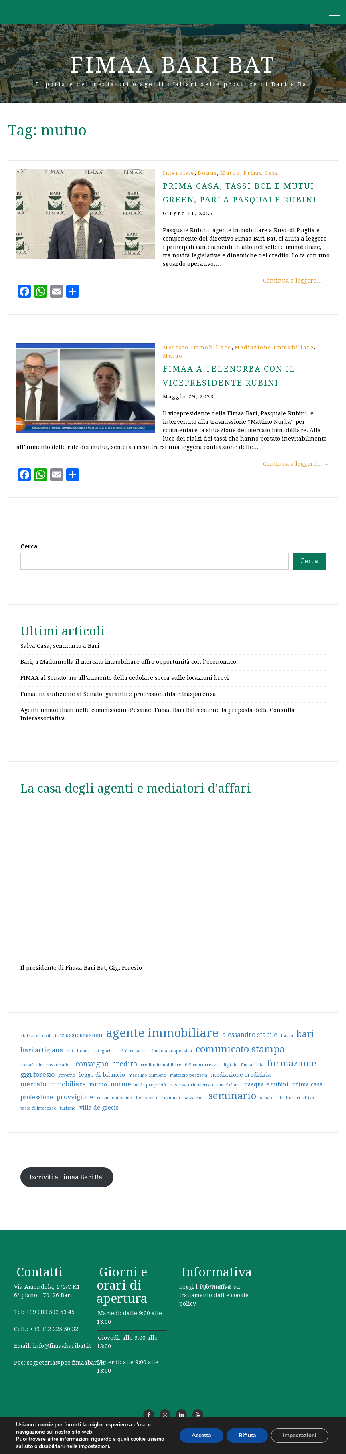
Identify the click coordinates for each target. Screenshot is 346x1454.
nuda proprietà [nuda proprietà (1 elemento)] (150, 1092)
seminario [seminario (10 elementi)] (232, 1103)
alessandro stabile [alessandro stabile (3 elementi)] (249, 1042)
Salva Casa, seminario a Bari (59, 653)
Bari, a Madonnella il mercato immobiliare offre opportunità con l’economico (128, 669)
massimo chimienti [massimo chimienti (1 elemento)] (147, 1082)
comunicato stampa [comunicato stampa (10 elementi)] (240, 1056)
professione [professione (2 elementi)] (36, 1104)
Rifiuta (247, 1435)
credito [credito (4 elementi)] (124, 1071)
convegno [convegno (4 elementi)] (92, 1071)
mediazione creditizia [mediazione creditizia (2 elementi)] (241, 1082)
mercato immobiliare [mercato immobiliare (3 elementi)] (53, 1091)
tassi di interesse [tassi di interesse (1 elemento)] (38, 1115)
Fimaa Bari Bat (173, 65)
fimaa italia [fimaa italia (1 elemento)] (252, 1072)
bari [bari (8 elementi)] (305, 1041)
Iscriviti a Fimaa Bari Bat (67, 1184)
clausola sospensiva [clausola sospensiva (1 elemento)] (171, 1058)
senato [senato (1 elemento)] (267, 1105)
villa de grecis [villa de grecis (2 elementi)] (99, 1115)
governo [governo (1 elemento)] (66, 1082)
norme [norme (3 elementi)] (121, 1091)
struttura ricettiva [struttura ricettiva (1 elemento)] (295, 1105)
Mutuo (230, 173)
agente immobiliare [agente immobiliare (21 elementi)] (162, 1040)
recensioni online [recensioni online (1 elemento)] (114, 1105)
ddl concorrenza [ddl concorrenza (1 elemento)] (202, 1072)
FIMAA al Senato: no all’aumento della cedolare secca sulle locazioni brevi (124, 685)
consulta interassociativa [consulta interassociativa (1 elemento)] (46, 1072)
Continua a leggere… (296, 280)
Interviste (178, 173)
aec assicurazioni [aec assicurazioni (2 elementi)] (79, 1042)
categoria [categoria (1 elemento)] (103, 1058)
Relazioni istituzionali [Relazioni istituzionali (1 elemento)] (158, 1105)
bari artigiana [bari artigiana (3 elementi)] (41, 1057)
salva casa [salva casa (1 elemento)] (194, 1105)
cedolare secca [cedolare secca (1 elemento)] (131, 1058)
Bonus (207, 173)
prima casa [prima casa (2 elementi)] (307, 1091)
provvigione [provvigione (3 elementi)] (75, 1104)
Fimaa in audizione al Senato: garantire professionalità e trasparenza (118, 701)
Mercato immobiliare (197, 347)
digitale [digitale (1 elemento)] (229, 1072)
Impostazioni (299, 1435)
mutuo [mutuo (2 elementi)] (98, 1091)
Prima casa (261, 173)
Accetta (201, 1435)
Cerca (29, 553)
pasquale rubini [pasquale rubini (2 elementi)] (266, 1091)
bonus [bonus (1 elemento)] (83, 1058)
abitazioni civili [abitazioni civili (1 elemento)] (35, 1043)
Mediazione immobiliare (274, 347)
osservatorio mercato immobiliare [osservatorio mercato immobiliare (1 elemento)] (205, 1092)
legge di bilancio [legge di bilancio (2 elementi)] (102, 1082)
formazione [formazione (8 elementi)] (291, 1070)
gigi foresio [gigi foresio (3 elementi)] (37, 1082)
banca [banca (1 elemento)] (287, 1043)
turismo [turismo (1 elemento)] (68, 1115)
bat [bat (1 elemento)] (70, 1058)
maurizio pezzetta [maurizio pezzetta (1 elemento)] (188, 1082)
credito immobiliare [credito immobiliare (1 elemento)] (161, 1072)
